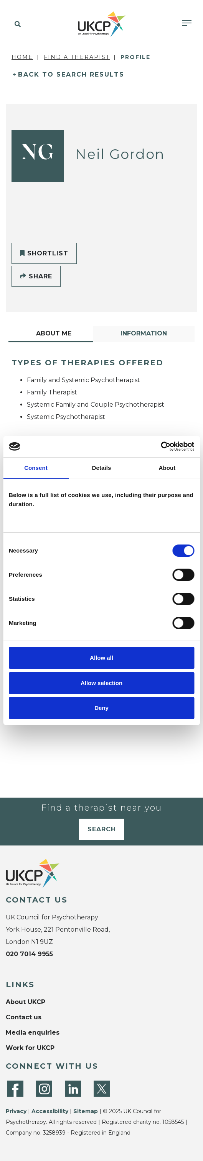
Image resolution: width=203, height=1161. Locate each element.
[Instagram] (44, 1089)
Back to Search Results (71, 74)
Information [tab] (143, 333)
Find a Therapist (77, 57)
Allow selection (101, 683)
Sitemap (85, 1111)
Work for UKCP (30, 1047)
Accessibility (49, 1111)
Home (22, 57)
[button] (16, 24)
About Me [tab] (53, 333)
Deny (101, 708)
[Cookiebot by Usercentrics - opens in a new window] (160, 446)
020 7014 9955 (29, 954)
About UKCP (25, 1002)
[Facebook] (15, 1089)
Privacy (16, 1111)
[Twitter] (101, 1089)
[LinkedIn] (73, 1089)
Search (101, 829)
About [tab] (167, 467)
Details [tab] (101, 467)
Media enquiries (32, 1032)
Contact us (23, 1017)
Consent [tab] (36, 467)
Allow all (101, 657)
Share (36, 276)
